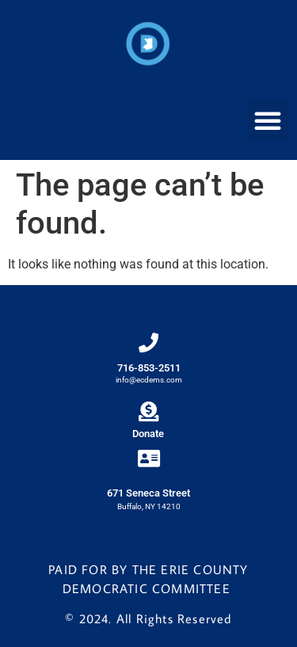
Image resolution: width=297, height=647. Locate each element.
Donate (148, 434)
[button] (267, 120)
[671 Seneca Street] (148, 458)
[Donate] (148, 411)
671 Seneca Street (148, 493)
